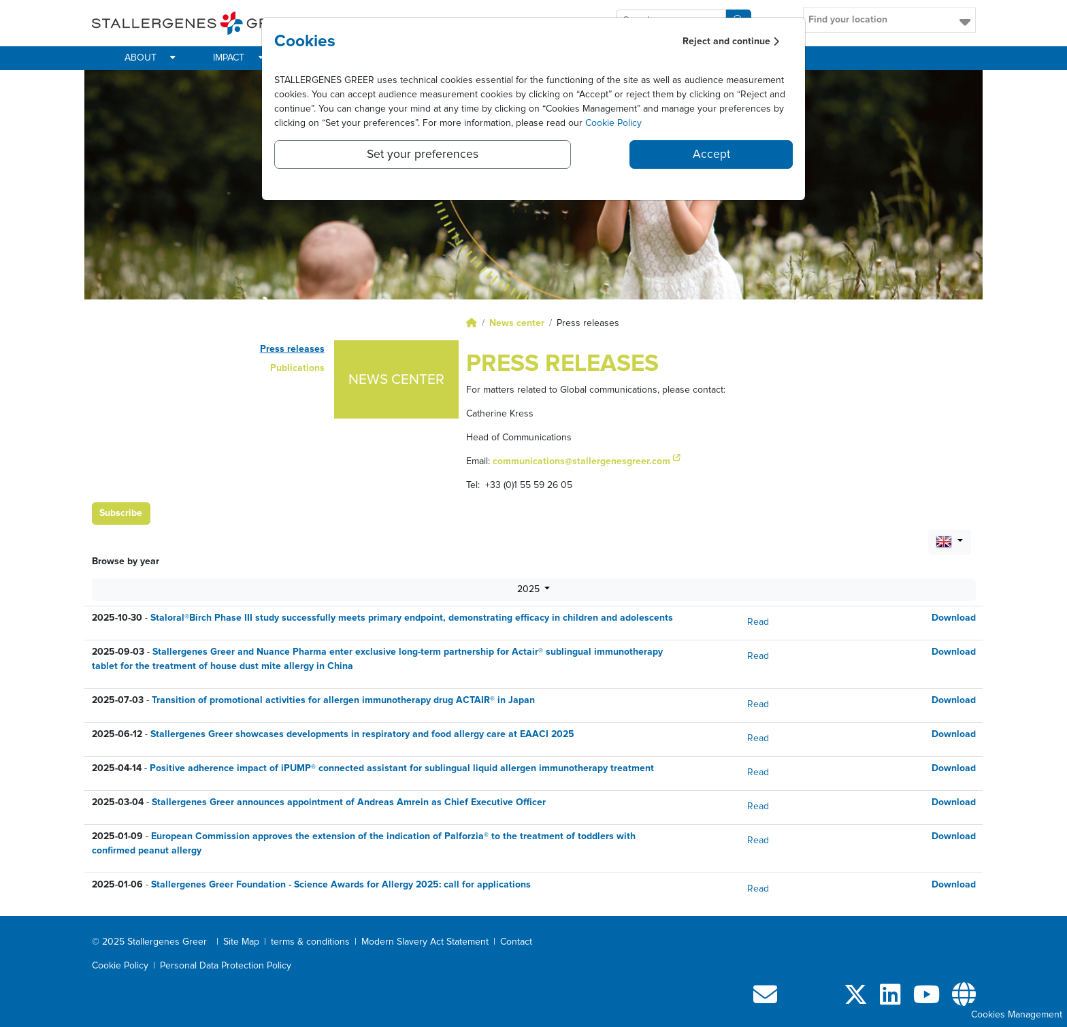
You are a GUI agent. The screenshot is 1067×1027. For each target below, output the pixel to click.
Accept (711, 154)
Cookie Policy (613, 123)
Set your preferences (422, 154)
